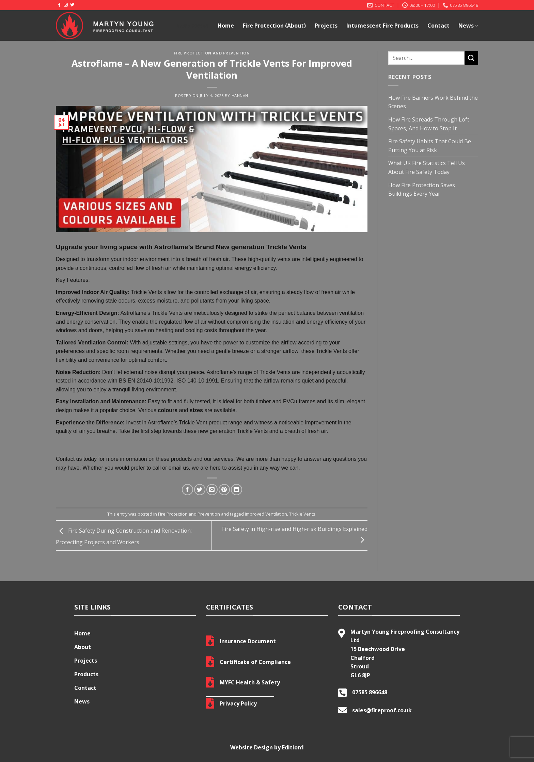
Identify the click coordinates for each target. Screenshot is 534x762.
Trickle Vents (302, 514)
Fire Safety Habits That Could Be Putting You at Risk (429, 145)
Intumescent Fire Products (382, 25)
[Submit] (471, 57)
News (468, 25)
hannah (240, 95)
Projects (326, 25)
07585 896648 (369, 692)
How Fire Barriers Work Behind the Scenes (433, 102)
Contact (438, 25)
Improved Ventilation (266, 514)
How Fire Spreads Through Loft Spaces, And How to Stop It (428, 124)
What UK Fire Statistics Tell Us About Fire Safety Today (426, 167)
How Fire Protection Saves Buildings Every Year (421, 189)
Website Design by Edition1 (267, 747)
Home (226, 25)
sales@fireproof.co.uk (382, 710)
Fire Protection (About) (274, 25)
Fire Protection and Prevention (212, 52)
